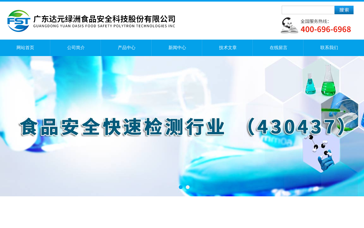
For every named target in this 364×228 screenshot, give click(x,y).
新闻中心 (177, 47)
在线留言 (278, 47)
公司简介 (76, 47)
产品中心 (126, 47)
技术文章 (228, 47)
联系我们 (329, 47)
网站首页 (25, 47)
